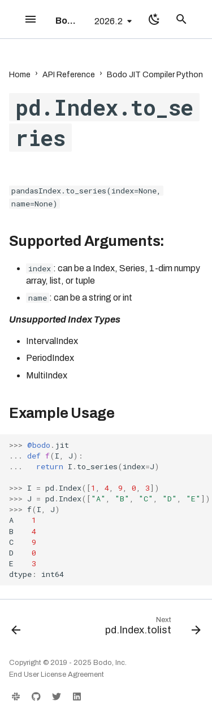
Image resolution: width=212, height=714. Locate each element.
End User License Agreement (56, 674)
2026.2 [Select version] (108, 21)
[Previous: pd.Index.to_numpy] (16, 628)
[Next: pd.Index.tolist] (151, 628)
